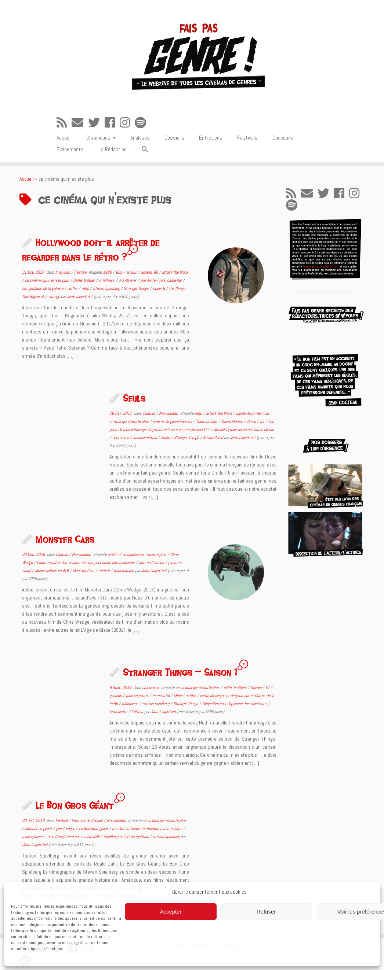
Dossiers (174, 137)
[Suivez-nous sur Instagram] (127, 122)
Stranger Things (137, 288)
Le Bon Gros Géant (75, 805)
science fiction (145, 437)
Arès (199, 413)
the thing (176, 288)
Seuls (134, 398)
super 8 (159, 288)
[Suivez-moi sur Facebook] (112, 122)
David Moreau (232, 421)
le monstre (161, 695)
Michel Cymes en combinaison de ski (244, 429)
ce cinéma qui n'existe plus (47, 280)
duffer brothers (236, 687)
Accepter (170, 911)
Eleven (256, 687)
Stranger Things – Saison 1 (180, 672)
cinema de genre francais (173, 421)
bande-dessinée (249, 413)
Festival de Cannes (88, 820)
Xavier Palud (213, 437)
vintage (54, 296)
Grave (252, 421)
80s (119, 272)
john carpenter (171, 280)
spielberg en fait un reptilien (127, 837)
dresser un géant (39, 828)
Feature (80, 272)
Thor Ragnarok (33, 296)
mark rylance (32, 837)
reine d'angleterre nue (63, 837)
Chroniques (101, 137)
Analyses (140, 137)
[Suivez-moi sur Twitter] (96, 122)
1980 (108, 272)
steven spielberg (107, 288)
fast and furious (152, 562)
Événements (70, 149)
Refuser (266, 911)
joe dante (148, 280)
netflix (73, 288)
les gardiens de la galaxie (43, 288)
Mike (178, 695)
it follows (107, 280)
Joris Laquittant (80, 296)
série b (104, 570)
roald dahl (92, 837)
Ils (262, 421)
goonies (116, 695)
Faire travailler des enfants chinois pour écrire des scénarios (86, 562)
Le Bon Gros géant (94, 828)
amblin (132, 272)
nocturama (121, 437)
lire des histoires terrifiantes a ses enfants (148, 828)
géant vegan (66, 828)
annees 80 (150, 272)
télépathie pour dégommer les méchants (235, 704)
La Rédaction (112, 149)
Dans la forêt (207, 421)
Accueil (64, 137)
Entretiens (210, 137)
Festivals (247, 137)
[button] (145, 150)
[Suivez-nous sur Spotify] (143, 122)
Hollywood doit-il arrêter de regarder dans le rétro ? (91, 249)
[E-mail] (80, 122)
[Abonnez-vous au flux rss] (64, 122)
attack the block (175, 272)
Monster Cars (65, 539)
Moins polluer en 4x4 (52, 570)
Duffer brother (84, 280)
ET (268, 687)
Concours (282, 137)
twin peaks (118, 712)
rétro (85, 288)
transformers (124, 570)
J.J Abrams (128, 280)
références (131, 704)
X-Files (137, 712)
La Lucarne (151, 687)
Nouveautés (169, 413)
